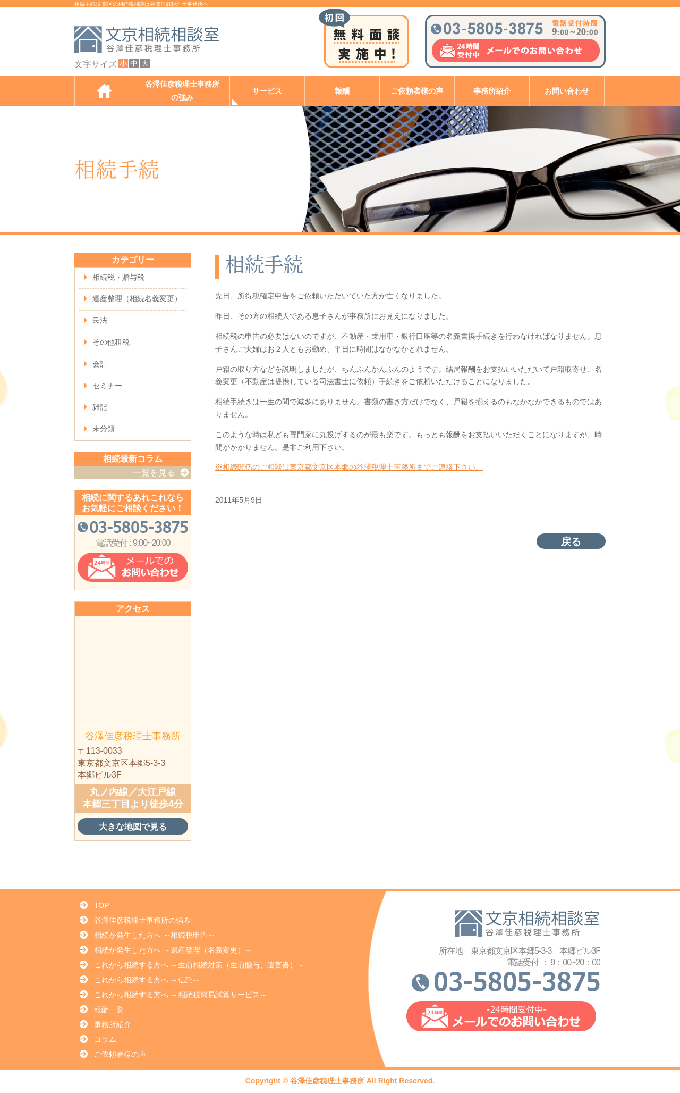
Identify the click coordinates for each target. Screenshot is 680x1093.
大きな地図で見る (133, 826)
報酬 (342, 91)
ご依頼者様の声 (417, 91)
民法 (99, 320)
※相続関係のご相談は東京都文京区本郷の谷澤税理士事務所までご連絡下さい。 (349, 467)
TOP (101, 905)
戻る (571, 541)
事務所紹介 (492, 91)
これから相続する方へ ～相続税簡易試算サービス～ (180, 994)
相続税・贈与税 (118, 277)
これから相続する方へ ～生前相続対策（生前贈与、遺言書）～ (199, 965)
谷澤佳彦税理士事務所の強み (182, 91)
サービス (267, 91)
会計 (99, 364)
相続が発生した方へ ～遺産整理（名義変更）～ (173, 950)
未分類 (103, 428)
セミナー (107, 385)
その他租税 (111, 342)
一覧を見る (154, 472)
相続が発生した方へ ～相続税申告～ (154, 935)
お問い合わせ (567, 91)
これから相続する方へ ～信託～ (147, 979)
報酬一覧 (109, 1009)
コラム (105, 1039)
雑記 (99, 407)
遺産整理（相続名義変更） (137, 298)
